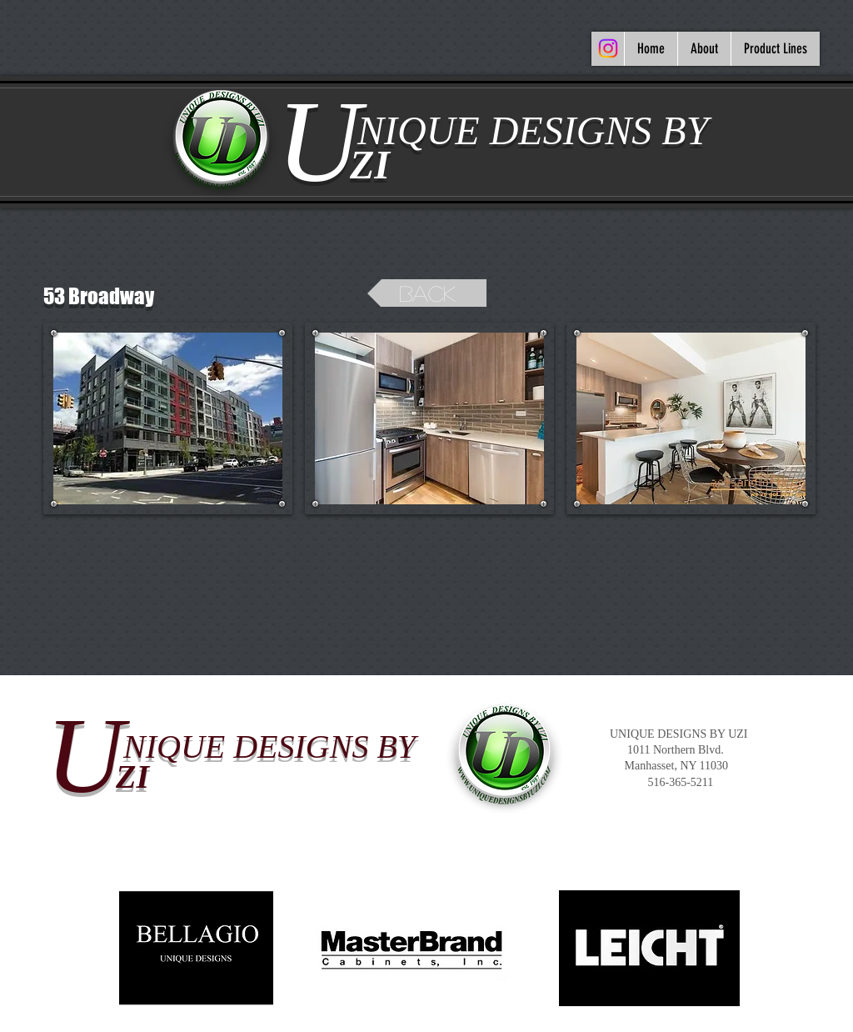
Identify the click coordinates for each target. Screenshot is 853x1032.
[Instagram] (608, 48)
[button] (167, 418)
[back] (426, 293)
